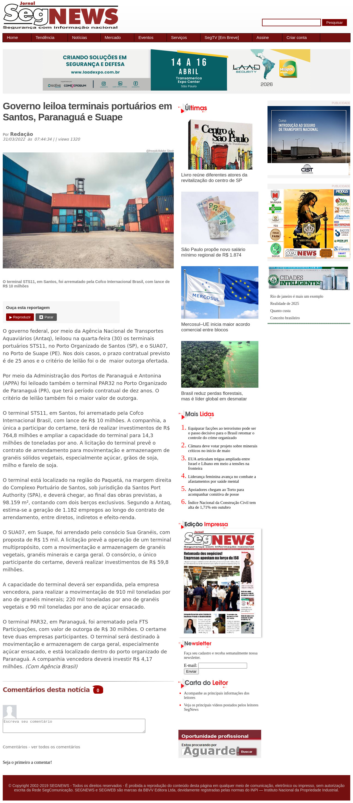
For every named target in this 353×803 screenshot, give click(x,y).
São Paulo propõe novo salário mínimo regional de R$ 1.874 (213, 252)
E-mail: (215, 665)
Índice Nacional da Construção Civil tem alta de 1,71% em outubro (222, 504)
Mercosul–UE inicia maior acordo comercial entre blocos (215, 327)
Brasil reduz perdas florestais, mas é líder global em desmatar (214, 396)
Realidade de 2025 (284, 304)
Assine (262, 37)
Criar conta (297, 37)
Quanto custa (280, 311)
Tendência (45, 37)
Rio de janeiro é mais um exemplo (296, 296)
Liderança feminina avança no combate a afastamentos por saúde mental (222, 479)
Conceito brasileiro (285, 318)
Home (12, 37)
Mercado (113, 37)
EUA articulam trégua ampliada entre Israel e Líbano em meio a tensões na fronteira (219, 464)
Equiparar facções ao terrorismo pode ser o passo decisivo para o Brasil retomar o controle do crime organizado (222, 433)
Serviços (179, 37)
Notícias (79, 37)
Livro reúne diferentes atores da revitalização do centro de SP (214, 177)
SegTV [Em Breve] (222, 37)
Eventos (145, 37)
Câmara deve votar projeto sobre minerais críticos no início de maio (222, 448)
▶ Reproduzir (20, 317)
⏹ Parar (46, 317)
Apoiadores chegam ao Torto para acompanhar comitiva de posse (216, 491)
